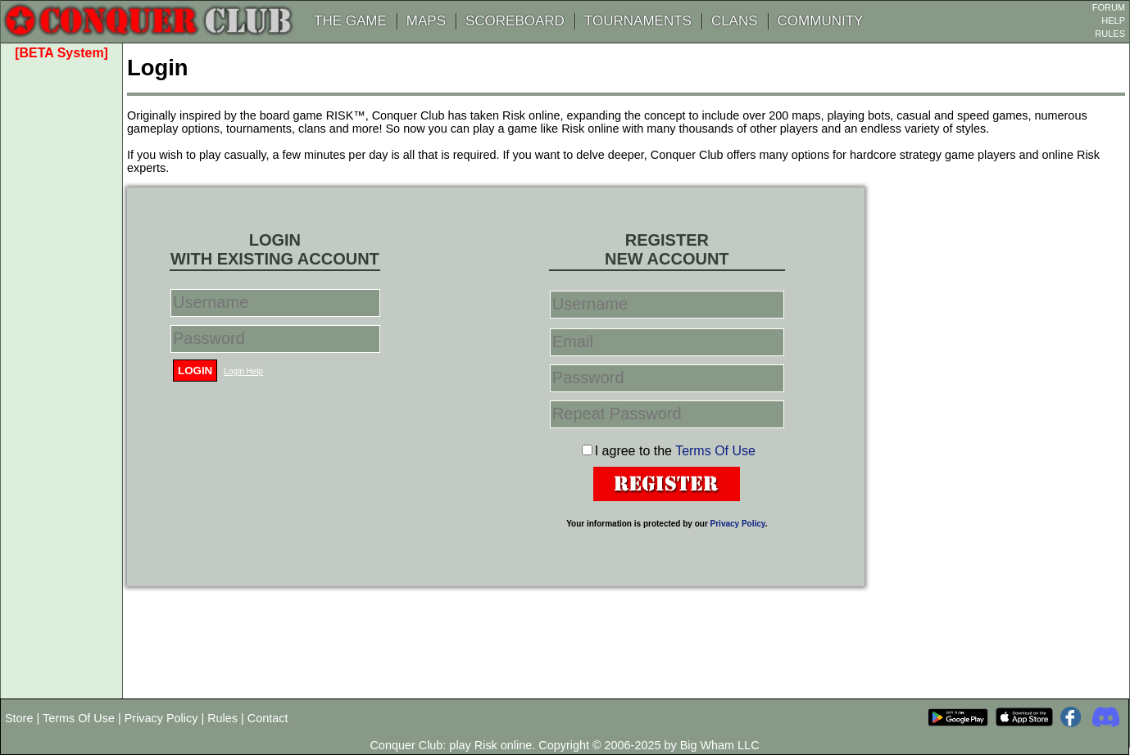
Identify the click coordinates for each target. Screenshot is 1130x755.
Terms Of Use (715, 451)
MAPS (426, 21)
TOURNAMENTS (638, 21)
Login (195, 370)
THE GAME (350, 21)
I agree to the (675, 451)
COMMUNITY (821, 21)
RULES (1110, 33)
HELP (1113, 20)
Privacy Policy (737, 523)
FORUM (1108, 7)
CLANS (734, 21)
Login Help (243, 371)
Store (19, 718)
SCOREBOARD (515, 21)
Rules (222, 718)
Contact (267, 718)
